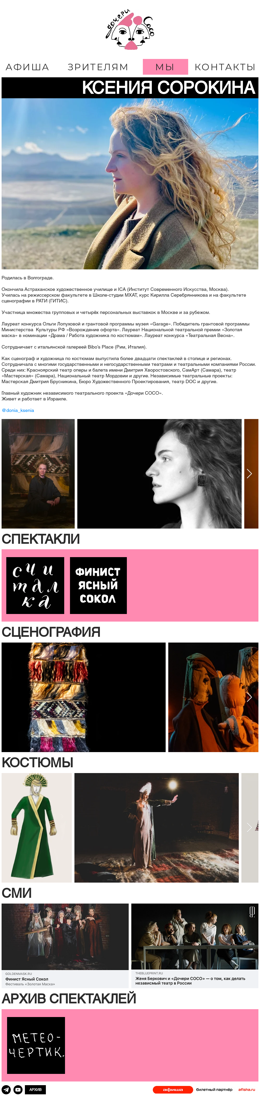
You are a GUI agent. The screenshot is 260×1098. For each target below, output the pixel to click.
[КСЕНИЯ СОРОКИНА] (130, 87)
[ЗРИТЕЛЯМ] (99, 67)
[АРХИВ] (35, 1089)
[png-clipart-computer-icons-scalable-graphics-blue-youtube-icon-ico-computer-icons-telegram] (6, 1089)
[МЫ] (165, 67)
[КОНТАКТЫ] (225, 67)
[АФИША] (28, 67)
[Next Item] (249, 474)
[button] (130, 539)
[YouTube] (18, 1089)
